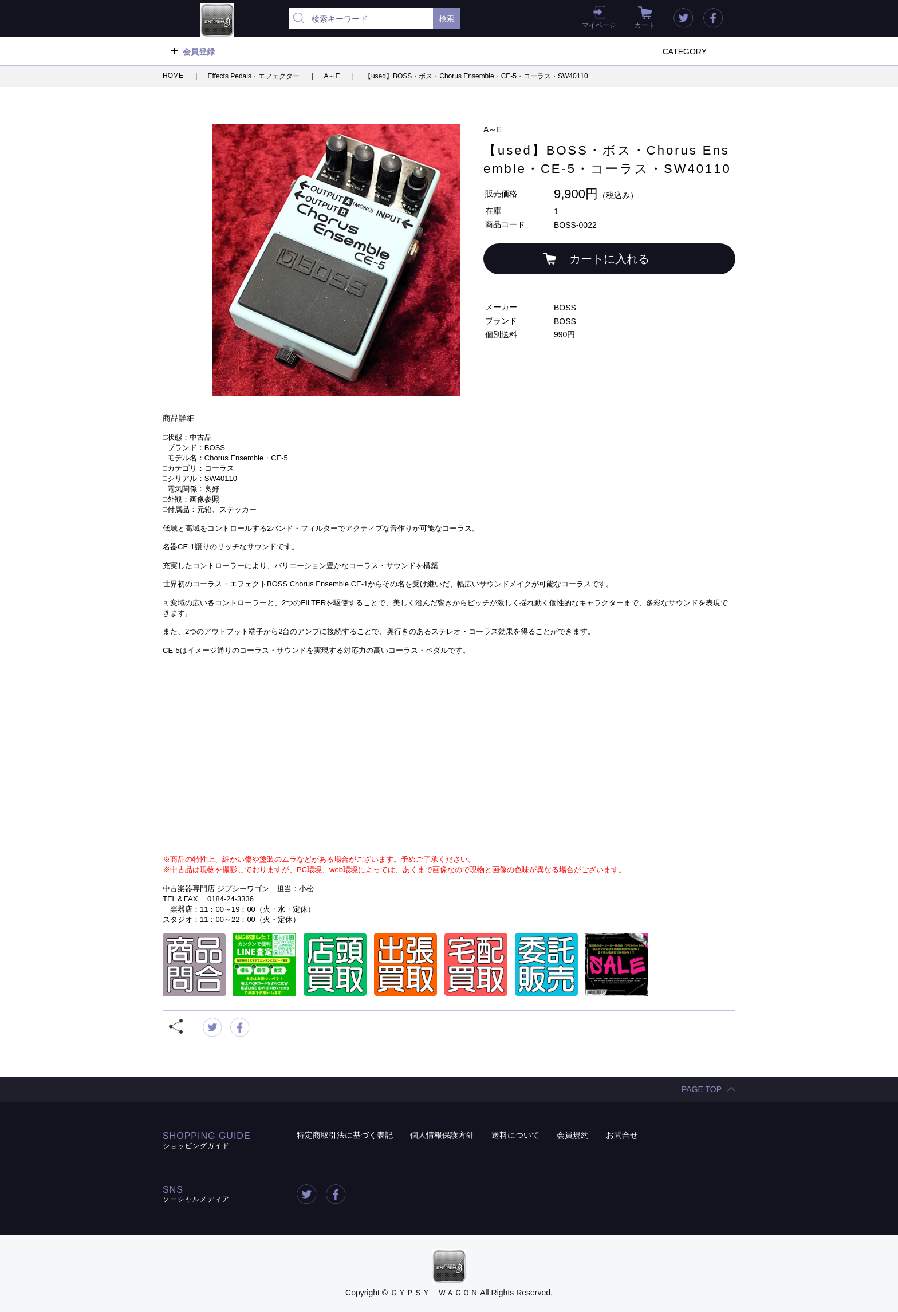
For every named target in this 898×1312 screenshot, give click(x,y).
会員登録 (199, 51)
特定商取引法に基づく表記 (345, 1135)
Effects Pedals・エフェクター (254, 76)
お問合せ (622, 1135)
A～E (332, 76)
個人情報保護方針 (442, 1135)
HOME (174, 76)
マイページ (599, 25)
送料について (515, 1135)
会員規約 (573, 1135)
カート (645, 25)
